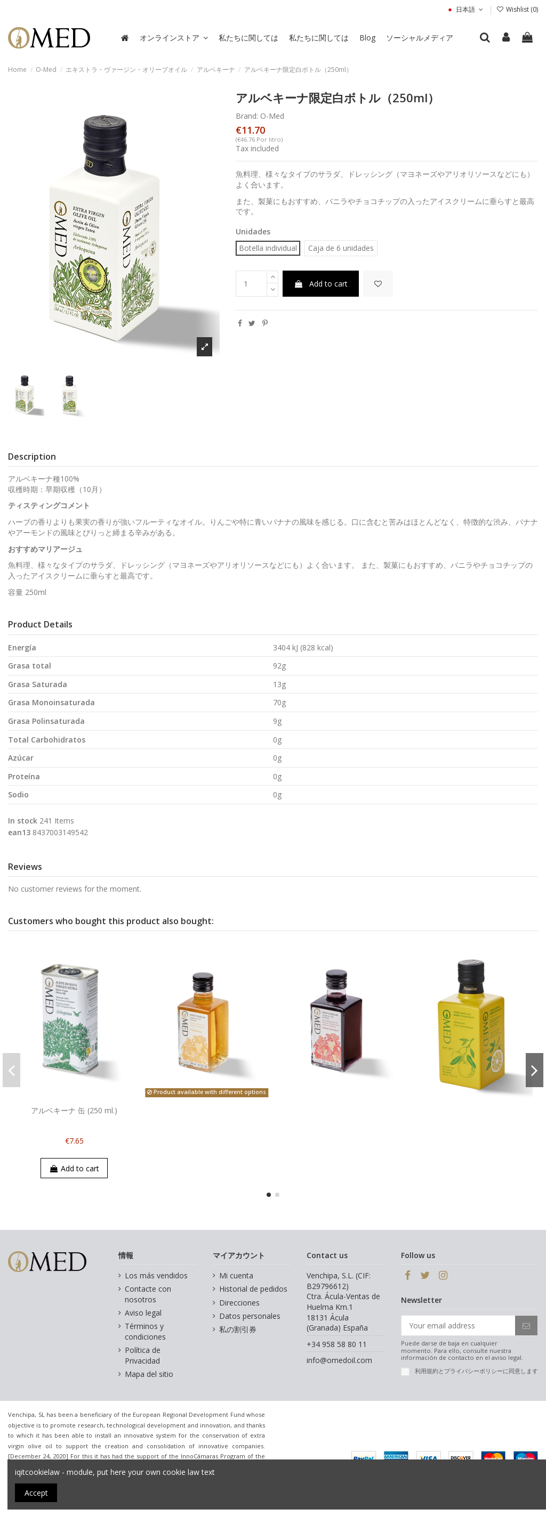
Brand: (247, 116)
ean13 (19, 832)
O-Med (272, 116)
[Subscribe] (526, 1326)
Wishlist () (517, 9)
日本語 (465, 9)
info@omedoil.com (339, 1360)
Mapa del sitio (149, 1374)
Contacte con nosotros (148, 1294)
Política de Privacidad (142, 1355)
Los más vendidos (156, 1275)
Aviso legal (143, 1313)
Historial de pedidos (253, 1289)
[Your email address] (458, 1326)
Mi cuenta (236, 1275)
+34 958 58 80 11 (337, 1344)
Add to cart (321, 284)
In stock (22, 820)
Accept (36, 1493)
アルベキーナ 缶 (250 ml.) (74, 1110)
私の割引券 (237, 1329)
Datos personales (249, 1316)
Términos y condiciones (145, 1331)
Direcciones (239, 1303)
